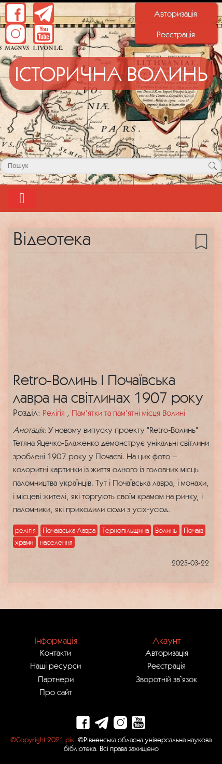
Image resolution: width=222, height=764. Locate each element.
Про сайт (55, 692)
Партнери (56, 679)
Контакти (55, 652)
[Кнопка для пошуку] (212, 166)
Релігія (55, 412)
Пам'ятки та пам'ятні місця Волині (128, 412)
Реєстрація (176, 34)
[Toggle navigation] (22, 198)
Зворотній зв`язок (166, 679)
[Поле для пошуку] (111, 166)
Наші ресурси (55, 665)
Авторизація (175, 13)
